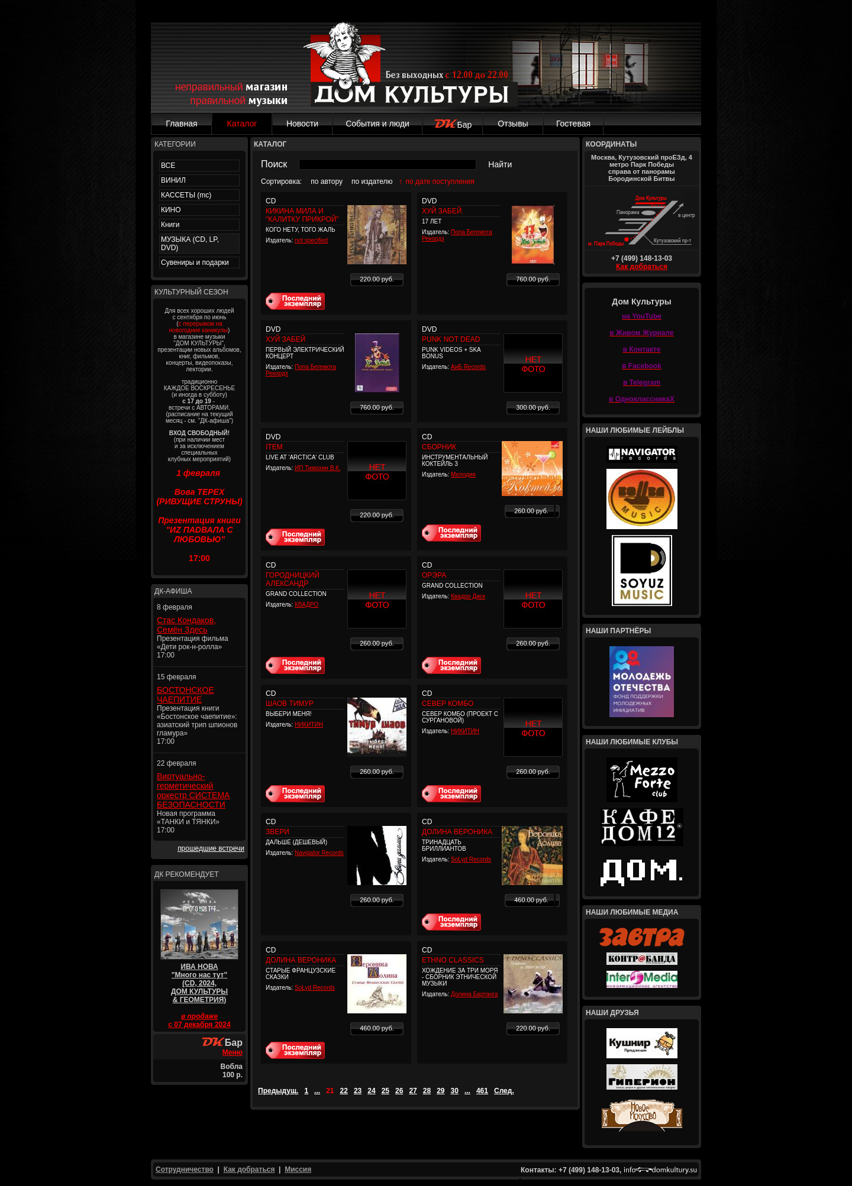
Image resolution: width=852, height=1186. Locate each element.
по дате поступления (440, 181)
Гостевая (573, 123)
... (317, 1091)
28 (427, 1091)
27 (413, 1091)
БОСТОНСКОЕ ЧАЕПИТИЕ (185, 694)
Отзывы (513, 123)
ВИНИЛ (173, 180)
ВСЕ (168, 165)
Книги (170, 225)
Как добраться (641, 267)
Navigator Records (319, 853)
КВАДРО (306, 604)
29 (440, 1091)
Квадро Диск (468, 596)
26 (399, 1091)
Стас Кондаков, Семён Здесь (186, 624)
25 (385, 1091)
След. (504, 1091)
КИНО (171, 210)
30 (455, 1091)
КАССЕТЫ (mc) (186, 195)
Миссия (298, 1169)
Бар (453, 124)
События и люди (377, 123)
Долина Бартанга (474, 994)
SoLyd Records (471, 859)
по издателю (372, 181)
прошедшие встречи (211, 848)
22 (344, 1091)
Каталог (242, 123)
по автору (327, 181)
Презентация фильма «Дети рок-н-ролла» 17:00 (192, 646)
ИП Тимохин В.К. (318, 468)
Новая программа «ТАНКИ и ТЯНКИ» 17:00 (188, 821)
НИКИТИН (309, 724)
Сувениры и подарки (195, 262)
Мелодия (463, 474)
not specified (311, 240)
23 (358, 1091)
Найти (500, 164)
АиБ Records (468, 367)
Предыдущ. (278, 1091)
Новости (302, 123)
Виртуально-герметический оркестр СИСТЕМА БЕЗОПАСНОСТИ (193, 790)
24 (371, 1091)
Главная (181, 123)
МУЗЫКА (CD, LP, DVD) (190, 243)
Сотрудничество (185, 1169)
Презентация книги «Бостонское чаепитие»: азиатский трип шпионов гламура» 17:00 (197, 725)
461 (482, 1091)
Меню (232, 1052)
